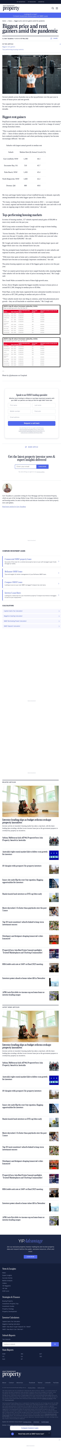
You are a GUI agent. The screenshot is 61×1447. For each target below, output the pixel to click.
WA (22, 1354)
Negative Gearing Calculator (11, 1324)
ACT (40, 1354)
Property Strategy (8, 1309)
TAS (40, 1356)
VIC (3, 1356)
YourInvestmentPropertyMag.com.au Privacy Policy (31, 431)
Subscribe (42, 466)
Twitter (40, 1382)
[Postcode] (43, 411)
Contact (11, 1382)
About (4, 1382)
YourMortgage (45, 1421)
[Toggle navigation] (57, 8)
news (10, 21)
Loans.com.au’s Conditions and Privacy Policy (31, 432)
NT (22, 1359)
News (4, 1272)
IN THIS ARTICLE (7, 44)
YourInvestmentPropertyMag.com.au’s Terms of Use (31, 429)
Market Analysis (7, 1280)
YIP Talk (4, 1288)
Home (4, 21)
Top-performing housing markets (13, 49)
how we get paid (9, 1400)
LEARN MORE (30, 1256)
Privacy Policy (31, 1387)
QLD (3, 1359)
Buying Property (7, 1301)
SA (22, 1356)
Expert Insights (7, 1275)
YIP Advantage (21, 1)
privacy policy (40, 471)
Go (55, 1344)
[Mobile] (19, 411)
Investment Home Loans (28, 16)
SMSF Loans (44, 16)
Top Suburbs (6, 1339)
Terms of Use (41, 1387)
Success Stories (7, 1278)
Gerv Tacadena (8, 38)
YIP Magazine (32, 1)
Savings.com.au (27, 1421)
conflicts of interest (47, 1398)
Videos (4, 1283)
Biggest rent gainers (8, 47)
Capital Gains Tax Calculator (11, 1321)
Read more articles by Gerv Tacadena (14, 506)
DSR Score (5, 1291)
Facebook (32, 1382)
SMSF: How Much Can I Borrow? (12, 1329)
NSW (3, 1354)
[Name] (19, 405)
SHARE (54, 38)
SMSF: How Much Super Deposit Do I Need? (16, 1326)
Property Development (9, 1311)
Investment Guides (8, 1306)
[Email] (31, 417)
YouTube (56, 1382)
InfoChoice (36, 1421)
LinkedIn (48, 1382)
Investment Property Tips (10, 1303)
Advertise (41, 1)
